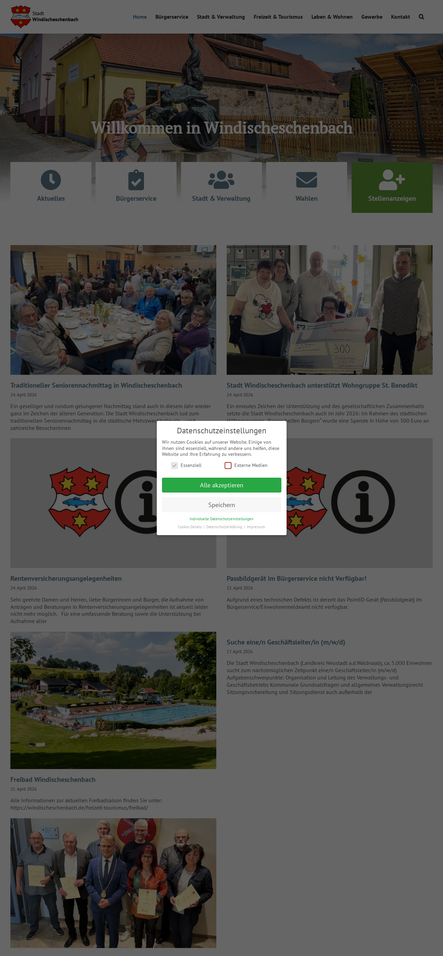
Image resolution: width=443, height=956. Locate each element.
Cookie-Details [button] (190, 526)
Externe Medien (246, 465)
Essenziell (186, 465)
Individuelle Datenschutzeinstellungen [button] (221, 518)
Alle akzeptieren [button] (221, 485)
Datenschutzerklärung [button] (224, 526)
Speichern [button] (221, 504)
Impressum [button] (256, 526)
